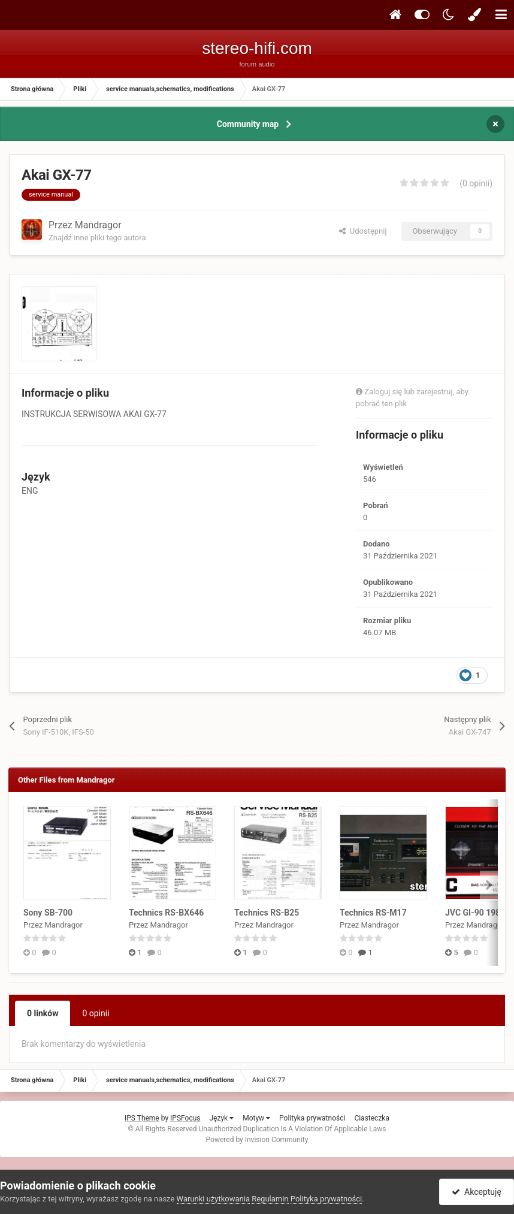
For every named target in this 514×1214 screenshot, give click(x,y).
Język (221, 1118)
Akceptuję (476, 1192)
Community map (248, 124)
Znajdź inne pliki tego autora (97, 237)
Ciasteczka (371, 1118)
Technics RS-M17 (373, 912)
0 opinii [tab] (95, 1013)
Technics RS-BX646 (166, 912)
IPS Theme (142, 1118)
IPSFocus (185, 1118)
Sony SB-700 (47, 912)
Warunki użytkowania (213, 1198)
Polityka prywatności (312, 1118)
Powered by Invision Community (257, 1140)
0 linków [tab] (42, 1013)
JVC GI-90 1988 (475, 912)
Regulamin (270, 1198)
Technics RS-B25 (266, 912)
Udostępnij (362, 231)
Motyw (256, 1118)
